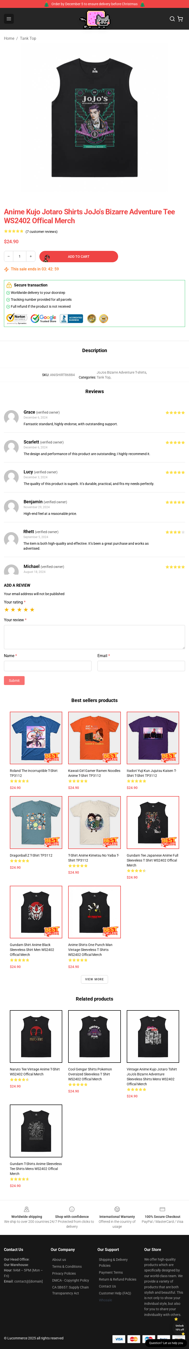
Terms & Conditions (67, 1266)
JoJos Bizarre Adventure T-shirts (121, 372)
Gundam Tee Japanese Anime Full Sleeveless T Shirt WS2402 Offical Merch (152, 860)
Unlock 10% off (179, 1327)
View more (94, 979)
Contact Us (107, 1286)
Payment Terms (111, 1272)
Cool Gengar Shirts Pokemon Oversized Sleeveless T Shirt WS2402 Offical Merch (90, 1074)
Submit (14, 681)
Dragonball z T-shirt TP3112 (31, 855)
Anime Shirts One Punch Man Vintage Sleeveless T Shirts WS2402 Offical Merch (90, 950)
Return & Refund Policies (117, 1279)
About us (59, 1260)
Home (9, 38)
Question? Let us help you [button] (166, 1343)
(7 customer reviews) (42, 232)
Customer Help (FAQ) (115, 1293)
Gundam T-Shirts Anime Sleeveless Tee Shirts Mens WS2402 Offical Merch (36, 1169)
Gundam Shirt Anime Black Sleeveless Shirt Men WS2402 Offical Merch (32, 950)
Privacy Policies (64, 1273)
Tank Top (28, 38)
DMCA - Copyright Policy (70, 1280)
